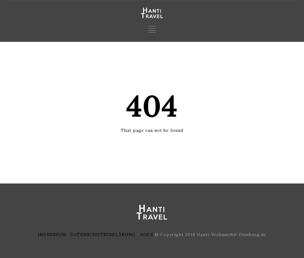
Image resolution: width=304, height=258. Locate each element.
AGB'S (146, 234)
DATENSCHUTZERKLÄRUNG (103, 234)
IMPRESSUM (52, 234)
